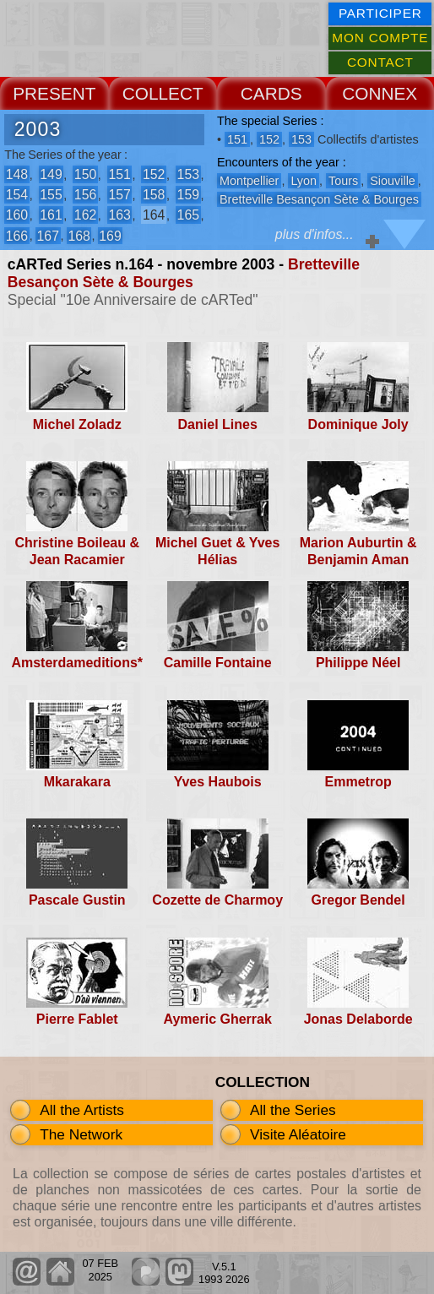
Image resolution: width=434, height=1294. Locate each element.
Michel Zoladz (77, 424)
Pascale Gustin (77, 900)
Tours (343, 181)
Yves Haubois (218, 782)
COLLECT (162, 93)
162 (85, 215)
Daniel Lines (218, 424)
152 (154, 174)
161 (51, 215)
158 (154, 195)
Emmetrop (358, 782)
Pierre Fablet (77, 1019)
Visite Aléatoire (298, 1134)
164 (154, 215)
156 (85, 195)
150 (85, 174)
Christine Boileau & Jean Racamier (76, 551)
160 (17, 215)
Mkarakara (77, 782)
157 (119, 195)
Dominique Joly (358, 424)
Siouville (392, 181)
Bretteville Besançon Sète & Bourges (184, 273)
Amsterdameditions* (77, 662)
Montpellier (249, 181)
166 (17, 235)
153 (188, 174)
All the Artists (82, 1109)
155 (51, 195)
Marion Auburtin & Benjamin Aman (358, 551)
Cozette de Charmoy (217, 900)
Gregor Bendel (358, 900)
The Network (81, 1134)
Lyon (303, 181)
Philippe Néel (358, 662)
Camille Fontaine (218, 662)
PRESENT (54, 93)
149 (51, 174)
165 (188, 215)
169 (110, 235)
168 (79, 235)
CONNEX (379, 93)
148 (17, 174)
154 (17, 195)
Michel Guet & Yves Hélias (217, 551)
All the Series (293, 1109)
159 (188, 195)
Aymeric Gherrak (218, 1019)
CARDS (271, 93)
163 (119, 215)
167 (48, 235)
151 (119, 174)
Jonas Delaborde (358, 1019)
